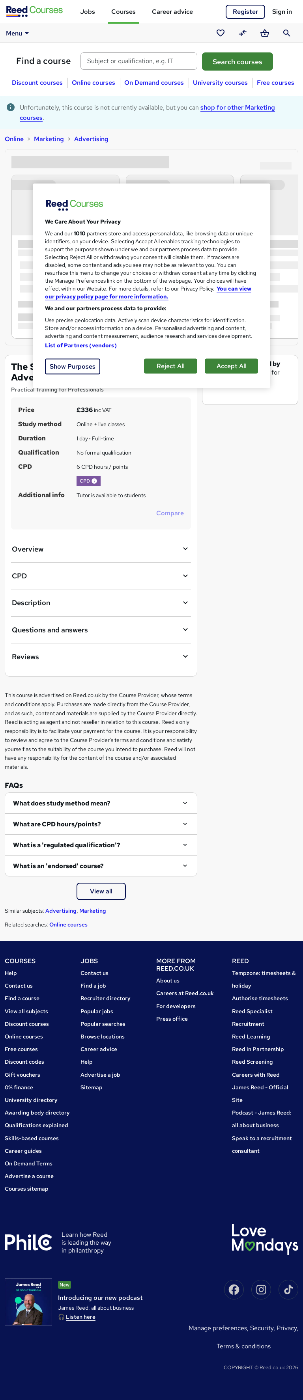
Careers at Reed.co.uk (185, 993)
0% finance (19, 1087)
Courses (123, 11)
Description (101, 603)
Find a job (93, 985)
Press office (172, 1018)
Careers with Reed (256, 1074)
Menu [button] (19, 33)
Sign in (282, 11)
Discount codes (24, 1061)
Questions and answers (101, 629)
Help (11, 973)
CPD (101, 576)
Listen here (80, 1316)
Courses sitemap (27, 1188)
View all (101, 891)
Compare (170, 513)
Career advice (172, 11)
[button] (94, 481)
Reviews (101, 656)
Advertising (91, 139)
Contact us (19, 985)
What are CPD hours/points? (57, 824)
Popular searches (102, 1023)
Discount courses (37, 82)
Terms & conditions (244, 1346)
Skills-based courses (32, 1138)
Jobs (87, 11)
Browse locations (102, 1036)
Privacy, (287, 1328)
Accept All (232, 366)
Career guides (23, 1150)
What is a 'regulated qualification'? (66, 845)
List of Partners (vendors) (81, 345)
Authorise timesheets (260, 998)
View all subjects (26, 1011)
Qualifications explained (36, 1125)
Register (245, 11)
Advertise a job (100, 1074)
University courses (220, 82)
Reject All (171, 366)
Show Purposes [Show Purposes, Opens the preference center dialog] (72, 366)
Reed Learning (251, 1036)
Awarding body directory (37, 1112)
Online (14, 139)
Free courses (275, 82)
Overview (101, 549)
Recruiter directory (105, 998)
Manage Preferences (218, 1328)
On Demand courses (154, 82)
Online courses (93, 82)
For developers (176, 1006)
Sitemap (91, 1087)
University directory (31, 1100)
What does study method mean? (61, 803)
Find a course (43, 61)
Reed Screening (252, 1061)
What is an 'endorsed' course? (58, 866)
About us (168, 980)
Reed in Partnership (258, 1049)
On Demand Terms (28, 1163)
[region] (151, 285)
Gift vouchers (22, 1074)
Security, (263, 1328)
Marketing (49, 139)
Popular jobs (96, 1011)
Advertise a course (29, 1176)
